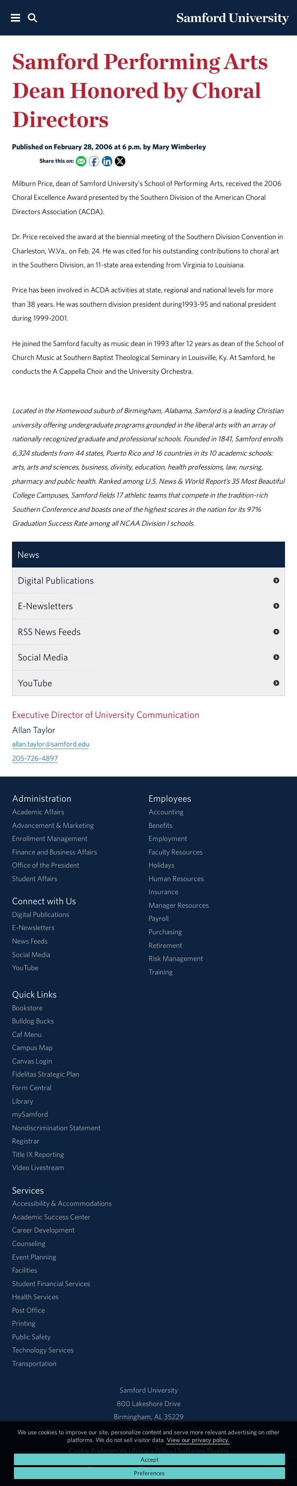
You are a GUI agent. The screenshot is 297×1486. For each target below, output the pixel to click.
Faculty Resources (175, 851)
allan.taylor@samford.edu (50, 743)
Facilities (24, 1270)
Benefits (160, 825)
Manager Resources (178, 905)
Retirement (165, 945)
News (28, 554)
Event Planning (34, 1256)
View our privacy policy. (198, 1440)
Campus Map (32, 1047)
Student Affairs (34, 878)
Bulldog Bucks (33, 1020)
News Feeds (30, 941)
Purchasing (165, 931)
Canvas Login (32, 1061)
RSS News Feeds (49, 631)
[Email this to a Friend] (81, 161)
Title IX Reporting (38, 1154)
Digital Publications (56, 580)
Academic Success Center (51, 1216)
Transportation (34, 1363)
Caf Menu (27, 1034)
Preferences (149, 1473)
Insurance (163, 891)
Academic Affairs (38, 811)
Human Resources (176, 878)
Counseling (29, 1243)
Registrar (25, 1140)
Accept (149, 1459)
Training (160, 971)
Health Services (35, 1296)
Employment (167, 838)
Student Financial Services (51, 1283)
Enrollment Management (49, 838)
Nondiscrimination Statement (56, 1127)
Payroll (158, 918)
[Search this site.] (32, 17)
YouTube (35, 683)
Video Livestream (38, 1167)
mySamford (30, 1114)
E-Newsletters (45, 605)
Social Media (43, 657)
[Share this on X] (120, 161)
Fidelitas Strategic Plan (45, 1074)
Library (22, 1101)
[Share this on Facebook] (94, 161)
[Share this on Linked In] (107, 161)
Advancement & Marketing (53, 825)
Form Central (31, 1087)
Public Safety (31, 1336)
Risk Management (175, 958)
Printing (24, 1323)
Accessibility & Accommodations (62, 1203)
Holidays (161, 865)
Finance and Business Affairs (54, 851)
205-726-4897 (35, 758)
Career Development (43, 1229)
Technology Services (42, 1349)
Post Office (28, 1310)
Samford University (148, 1390)
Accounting (166, 811)
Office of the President (45, 865)
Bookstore (27, 1007)
